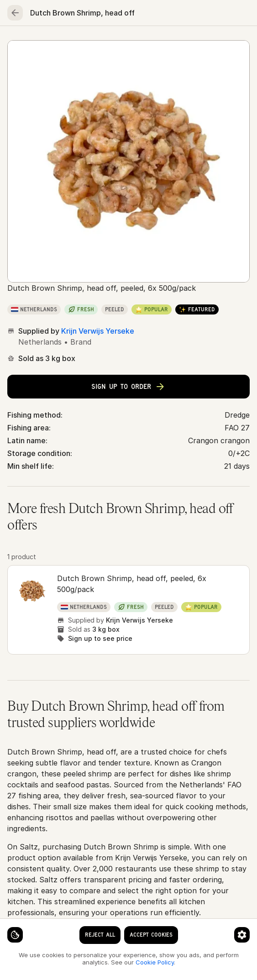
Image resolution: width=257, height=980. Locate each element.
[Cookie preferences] (242, 935)
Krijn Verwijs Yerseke (97, 330)
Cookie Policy (155, 962)
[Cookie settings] (15, 935)
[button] (128, 610)
